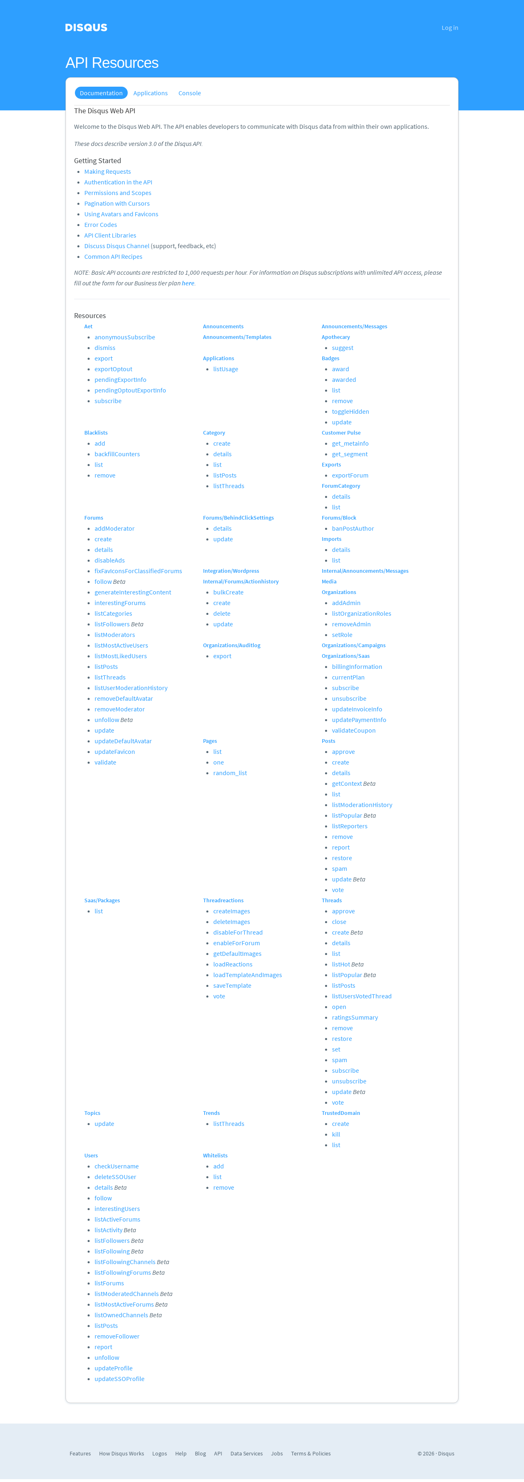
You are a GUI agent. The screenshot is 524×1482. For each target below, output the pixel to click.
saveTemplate (232, 985)
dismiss (105, 347)
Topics (92, 1113)
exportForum (350, 475)
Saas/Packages (102, 900)
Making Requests (107, 171)
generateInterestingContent (133, 592)
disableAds (110, 560)
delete (221, 613)
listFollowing (112, 1251)
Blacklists (96, 432)
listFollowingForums (123, 1272)
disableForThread (238, 932)
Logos (159, 1453)
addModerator (115, 528)
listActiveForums (117, 1219)
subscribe (108, 401)
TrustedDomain (341, 1113)
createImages (231, 911)
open (339, 1006)
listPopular (347, 815)
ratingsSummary (355, 1017)
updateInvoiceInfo (357, 709)
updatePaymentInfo (359, 719)
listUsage (225, 369)
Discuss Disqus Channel (116, 246)
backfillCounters (117, 454)
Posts (328, 740)
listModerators (115, 634)
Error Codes (100, 224)
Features (80, 1453)
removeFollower (117, 1336)
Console (189, 93)
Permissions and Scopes (117, 192)
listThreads (228, 486)
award (340, 369)
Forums (93, 517)
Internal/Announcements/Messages (365, 570)
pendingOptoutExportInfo (130, 390)
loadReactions (233, 964)
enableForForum (236, 943)
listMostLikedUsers (121, 656)
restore (342, 858)
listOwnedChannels (121, 1315)
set (336, 1049)
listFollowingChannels (125, 1262)
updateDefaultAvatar (123, 741)
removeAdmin (351, 624)
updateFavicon (115, 751)
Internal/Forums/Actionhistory (241, 581)
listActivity (108, 1230)
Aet (88, 326)
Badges (330, 358)
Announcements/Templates (237, 337)
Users (91, 1155)
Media (329, 581)
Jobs (277, 1453)
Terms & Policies (311, 1453)
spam (339, 868)
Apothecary (336, 337)
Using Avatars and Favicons (121, 214)
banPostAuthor (353, 528)
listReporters (350, 826)
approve (343, 751)
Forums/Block (339, 517)
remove (342, 401)
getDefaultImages (237, 953)
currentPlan (348, 677)
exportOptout (113, 369)
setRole (342, 634)
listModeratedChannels (127, 1293)
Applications (150, 93)
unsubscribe (349, 698)
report (341, 847)
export (104, 358)
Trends (211, 1113)
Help (181, 1453)
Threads (332, 900)
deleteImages (231, 921)
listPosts (225, 475)
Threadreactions (223, 900)
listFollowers (112, 624)
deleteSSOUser (115, 1177)
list (336, 390)
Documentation (101, 93)
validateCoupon (354, 730)
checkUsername (117, 1166)
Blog (200, 1453)
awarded (344, 379)
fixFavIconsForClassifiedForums (138, 571)
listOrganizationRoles (361, 613)
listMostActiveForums (124, 1304)
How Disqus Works (121, 1453)
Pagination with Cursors (117, 203)
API (218, 1453)
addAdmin (346, 603)
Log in (450, 27)
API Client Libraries (110, 235)
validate (105, 762)
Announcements (223, 326)
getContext (347, 783)
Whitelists (215, 1155)
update (342, 422)
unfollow (107, 719)
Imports (331, 539)
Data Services (246, 1453)
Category (214, 432)
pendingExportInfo (121, 379)
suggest (342, 347)
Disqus (446, 1453)
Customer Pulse (341, 432)
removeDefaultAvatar (124, 698)
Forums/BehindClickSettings (238, 517)
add (100, 443)
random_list (230, 773)
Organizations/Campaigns (354, 645)
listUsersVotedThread (362, 996)
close (339, 921)
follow (103, 581)
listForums (109, 1283)
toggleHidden (350, 411)
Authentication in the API (118, 182)
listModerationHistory (362, 804)
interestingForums (120, 603)
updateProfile (114, 1368)
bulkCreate (228, 592)
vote (338, 890)
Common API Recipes (113, 256)
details (222, 454)
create (221, 443)
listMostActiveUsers (121, 645)
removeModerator (120, 709)
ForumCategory (341, 485)
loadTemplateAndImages (247, 975)
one (218, 762)
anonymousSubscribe (125, 337)
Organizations (339, 592)
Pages (210, 740)
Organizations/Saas (346, 655)
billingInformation (357, 666)
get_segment (350, 454)
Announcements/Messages (354, 326)
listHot (341, 964)
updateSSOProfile (120, 1378)
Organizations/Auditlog (231, 645)
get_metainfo (350, 443)
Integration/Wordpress (231, 570)
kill (336, 1134)
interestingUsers (117, 1208)
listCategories (113, 613)
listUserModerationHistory (131, 688)
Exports (331, 464)
